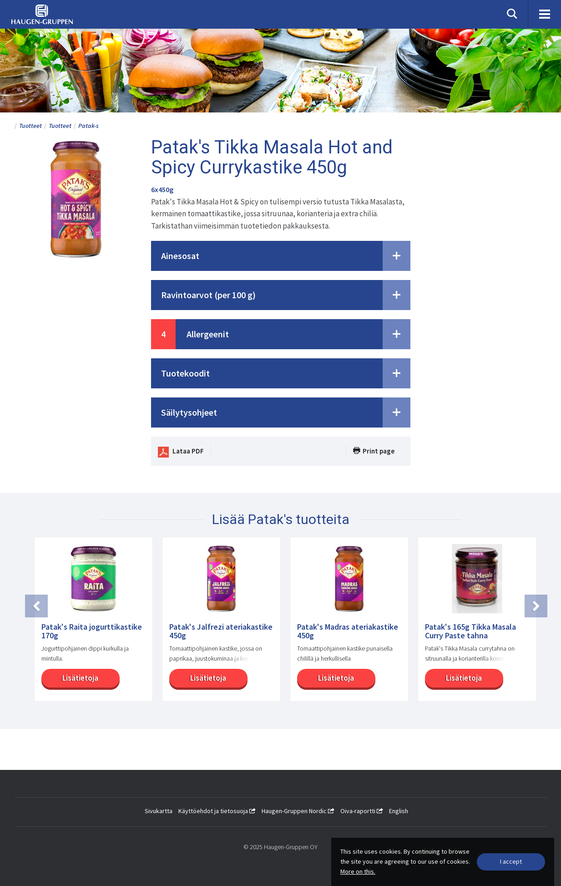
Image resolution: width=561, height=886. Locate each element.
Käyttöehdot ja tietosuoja (217, 811)
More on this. (357, 871)
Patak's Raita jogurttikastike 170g (91, 631)
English (398, 811)
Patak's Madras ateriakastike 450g (347, 631)
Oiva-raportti (361, 811)
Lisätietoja (80, 678)
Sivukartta (158, 811)
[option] (89, 624)
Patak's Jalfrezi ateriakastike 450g (221, 631)
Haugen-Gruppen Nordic (298, 811)
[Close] (511, 862)
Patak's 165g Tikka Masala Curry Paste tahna (470, 631)
